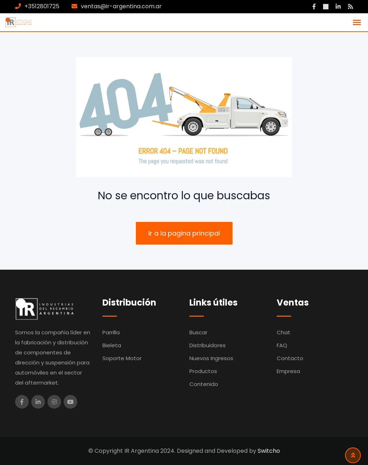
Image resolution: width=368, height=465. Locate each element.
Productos (203, 371)
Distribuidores (207, 345)
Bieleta (111, 345)
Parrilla (111, 332)
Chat (283, 332)
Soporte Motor (122, 358)
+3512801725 (41, 6)
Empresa (288, 371)
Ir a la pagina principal (184, 233)
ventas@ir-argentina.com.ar (121, 6)
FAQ (282, 345)
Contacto (290, 358)
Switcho (269, 451)
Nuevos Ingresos (211, 358)
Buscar (198, 332)
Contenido (203, 384)
